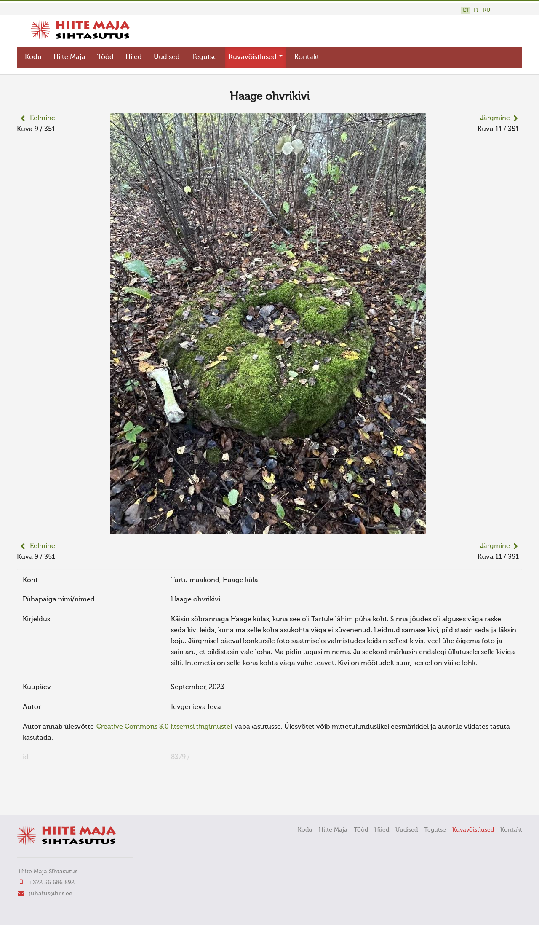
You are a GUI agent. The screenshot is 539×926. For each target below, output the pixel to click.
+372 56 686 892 (52, 882)
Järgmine (495, 118)
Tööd (105, 57)
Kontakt (306, 57)
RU (486, 10)
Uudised (167, 57)
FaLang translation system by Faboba (46, 797)
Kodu (33, 57)
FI (476, 10)
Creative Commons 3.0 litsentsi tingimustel (164, 726)
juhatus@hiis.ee (50, 893)
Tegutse (204, 57)
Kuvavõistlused (256, 57)
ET (466, 10)
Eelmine (42, 118)
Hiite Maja (69, 57)
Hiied (133, 57)
